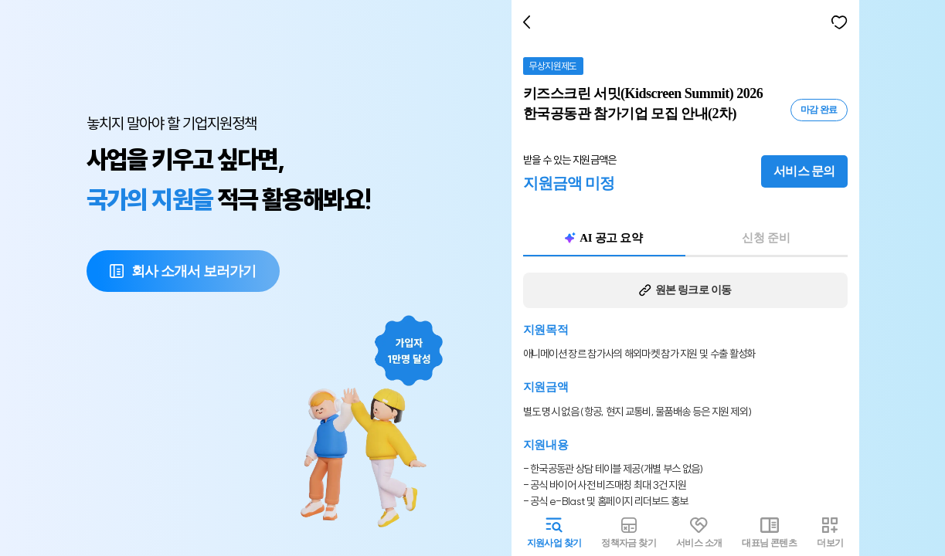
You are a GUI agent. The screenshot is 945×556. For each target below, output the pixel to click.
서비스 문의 (808, 171)
